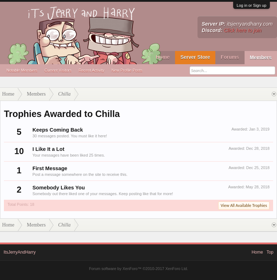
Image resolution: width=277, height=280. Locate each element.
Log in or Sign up (251, 5)
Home (163, 57)
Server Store (195, 57)
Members (261, 57)
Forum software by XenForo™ (138, 268)
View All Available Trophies (244, 205)
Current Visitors (58, 70)
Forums (230, 57)
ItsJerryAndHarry (20, 252)
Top (270, 252)
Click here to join (243, 30)
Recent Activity (91, 70)
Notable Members (21, 70)
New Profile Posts (127, 70)
